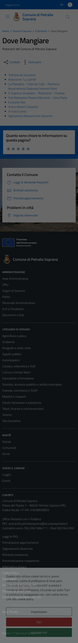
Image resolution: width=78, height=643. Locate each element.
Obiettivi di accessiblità (16, 591)
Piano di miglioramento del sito (21, 597)
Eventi (6, 480)
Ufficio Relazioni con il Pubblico (21, 519)
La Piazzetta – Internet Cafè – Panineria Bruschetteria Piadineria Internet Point (34, 86)
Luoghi (6, 474)
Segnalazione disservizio (17, 548)
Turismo (7, 414)
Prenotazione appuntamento (20, 542)
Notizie (6, 441)
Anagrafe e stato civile (16, 348)
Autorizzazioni (11, 360)
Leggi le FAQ (10, 536)
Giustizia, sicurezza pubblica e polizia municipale (32, 384)
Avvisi (6, 453)
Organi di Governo (13, 290)
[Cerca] (67, 16)
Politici (6, 296)
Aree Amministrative (15, 278)
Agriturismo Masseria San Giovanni (30, 116)
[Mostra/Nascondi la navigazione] (7, 16)
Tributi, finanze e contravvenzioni (23, 408)
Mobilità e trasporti (14, 396)
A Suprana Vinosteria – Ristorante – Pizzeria (36, 93)
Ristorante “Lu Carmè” (22, 79)
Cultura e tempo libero (16, 372)
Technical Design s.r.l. (28, 633)
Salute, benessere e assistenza (21, 402)
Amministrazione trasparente (20, 560)
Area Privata (10, 611)
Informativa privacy (14, 566)
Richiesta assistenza (15, 554)
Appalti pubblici (11, 354)
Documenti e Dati (13, 315)
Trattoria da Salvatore (22, 75)
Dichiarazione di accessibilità (20, 585)
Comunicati (9, 447)
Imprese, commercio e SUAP (20, 390)
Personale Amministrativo (18, 303)
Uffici (5, 284)
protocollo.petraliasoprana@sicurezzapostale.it (38, 523)
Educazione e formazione (18, 378)
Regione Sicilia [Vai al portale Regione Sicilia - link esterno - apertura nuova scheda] (12, 5)
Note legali (9, 579)
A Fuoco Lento (17, 111)
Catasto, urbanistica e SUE (19, 366)
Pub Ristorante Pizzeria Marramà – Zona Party (37, 97)
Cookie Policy (10, 573)
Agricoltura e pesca (14, 336)
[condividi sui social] (11, 62)
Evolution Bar (16, 102)
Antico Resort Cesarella (23, 106)
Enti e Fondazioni (13, 309)
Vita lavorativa (11, 420)
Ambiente (8, 342)
